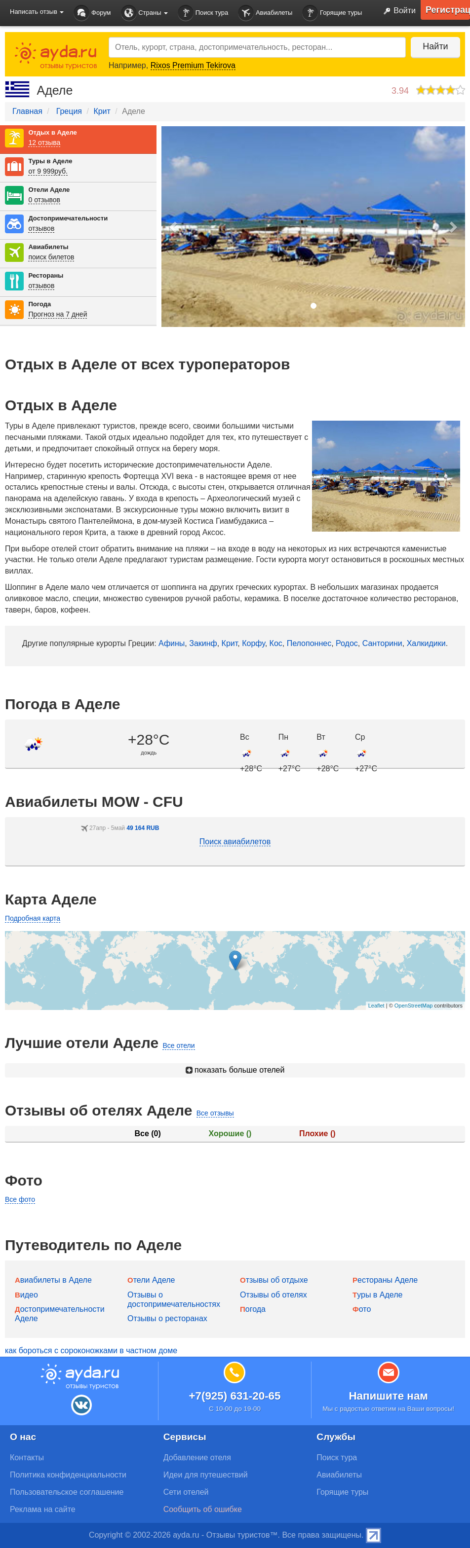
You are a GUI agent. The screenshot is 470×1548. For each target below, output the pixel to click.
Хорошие (229, 1133)
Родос (347, 643)
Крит (101, 111)
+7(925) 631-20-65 (234, 1396)
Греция (69, 111)
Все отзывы (215, 1113)
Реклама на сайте (43, 1509)
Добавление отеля (197, 1457)
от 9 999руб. (48, 171)
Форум (92, 13)
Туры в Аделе (50, 161)
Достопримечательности (68, 218)
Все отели (178, 1045)
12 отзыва (44, 142)
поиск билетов (51, 257)
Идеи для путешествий (205, 1475)
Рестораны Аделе (385, 1280)
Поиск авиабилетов (235, 841)
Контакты (27, 1457)
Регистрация (448, 10)
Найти (435, 46)
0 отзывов (44, 200)
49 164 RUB (142, 828)
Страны (144, 13)
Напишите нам (388, 1396)
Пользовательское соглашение (66, 1492)
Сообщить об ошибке (202, 1509)
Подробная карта (32, 918)
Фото (361, 1309)
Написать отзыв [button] (37, 11)
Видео (26, 1295)
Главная (27, 111)
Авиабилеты (265, 13)
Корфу (253, 643)
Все (147, 1133)
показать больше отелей (235, 1070)
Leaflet (376, 1005)
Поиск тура (203, 13)
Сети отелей (186, 1492)
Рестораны (45, 275)
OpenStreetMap (413, 1005)
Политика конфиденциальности (68, 1475)
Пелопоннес (309, 643)
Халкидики (426, 643)
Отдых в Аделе (52, 132)
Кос (276, 643)
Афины (171, 643)
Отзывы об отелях (273, 1295)
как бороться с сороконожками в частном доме (91, 1350)
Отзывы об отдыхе (274, 1280)
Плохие (317, 1133)
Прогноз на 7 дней (57, 314)
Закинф (203, 643)
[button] (173, 226)
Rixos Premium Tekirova (193, 65)
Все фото (20, 1199)
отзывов (41, 228)
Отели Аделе (49, 189)
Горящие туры (332, 13)
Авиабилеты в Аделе (53, 1280)
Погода (39, 304)
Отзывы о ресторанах (167, 1318)
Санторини (382, 643)
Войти (397, 11)
